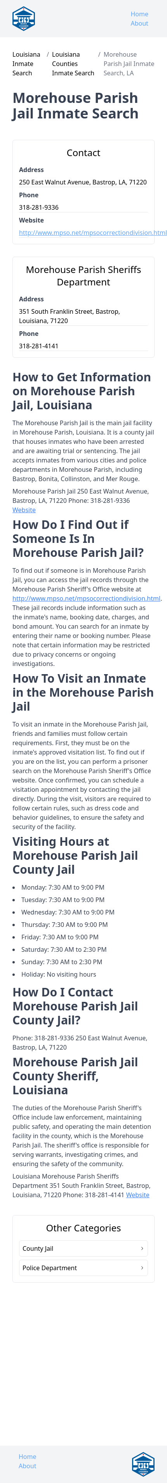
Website (24, 510)
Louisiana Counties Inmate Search (73, 63)
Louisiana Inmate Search (26, 63)
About (139, 23)
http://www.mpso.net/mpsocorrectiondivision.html (83, 232)
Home (139, 14)
